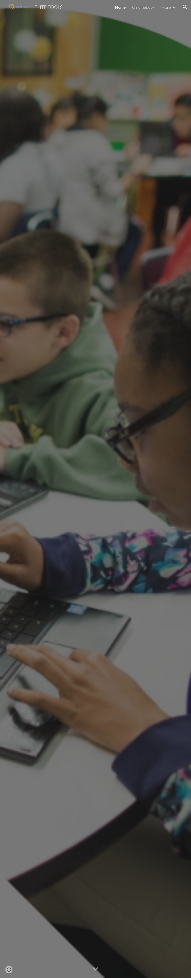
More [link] (166, 7)
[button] (185, 7)
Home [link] (120, 7)
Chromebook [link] (143, 7)
